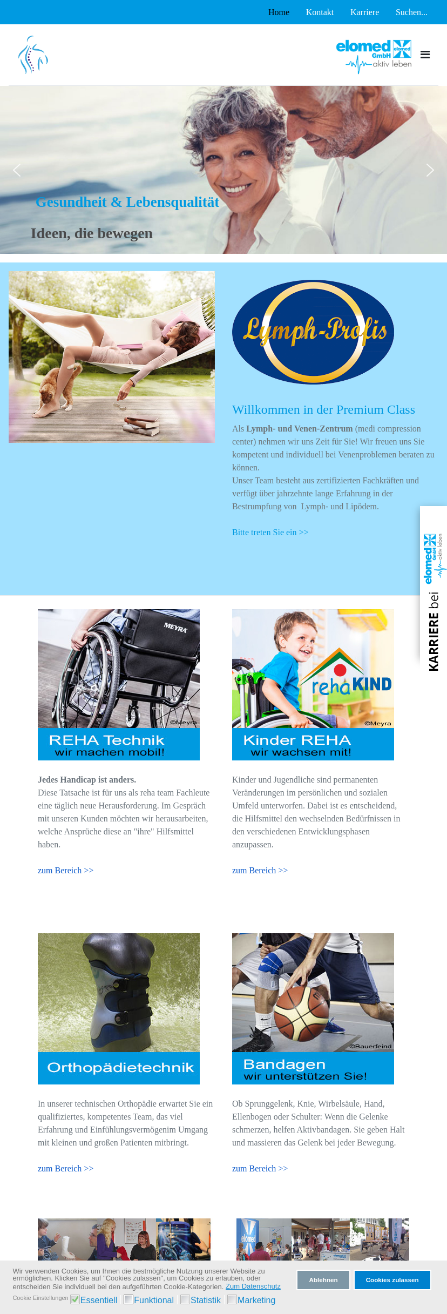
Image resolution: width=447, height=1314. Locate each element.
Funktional (154, 1300)
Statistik (206, 1300)
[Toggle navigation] (425, 54)
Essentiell (98, 1300)
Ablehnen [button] (323, 1279)
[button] (16, 170)
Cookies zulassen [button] (392, 1279)
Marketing (256, 1300)
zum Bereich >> (65, 870)
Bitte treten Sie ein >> (270, 532)
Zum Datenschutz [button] (253, 1286)
